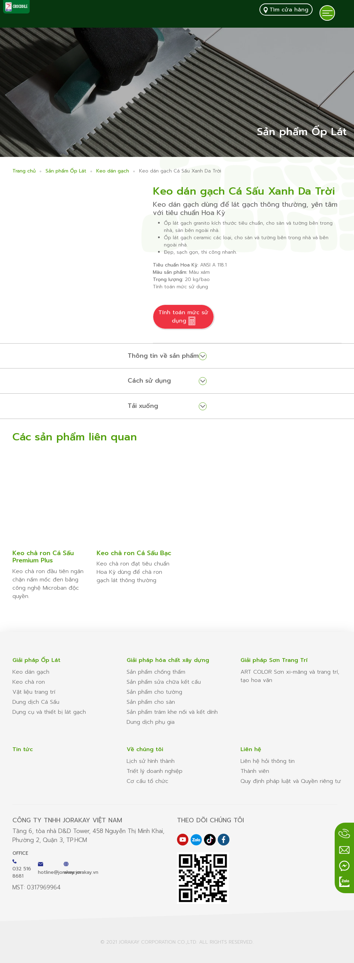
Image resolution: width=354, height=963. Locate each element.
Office (20, 853)
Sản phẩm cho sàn (151, 702)
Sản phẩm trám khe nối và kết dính (172, 712)
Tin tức (22, 749)
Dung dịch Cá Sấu (35, 702)
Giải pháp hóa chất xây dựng (168, 660)
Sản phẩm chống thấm (156, 672)
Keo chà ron (28, 682)
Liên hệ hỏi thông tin (267, 761)
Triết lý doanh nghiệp (155, 771)
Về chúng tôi (145, 749)
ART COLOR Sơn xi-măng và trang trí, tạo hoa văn (289, 676)
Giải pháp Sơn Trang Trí (273, 660)
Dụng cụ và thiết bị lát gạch (49, 712)
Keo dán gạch (112, 171)
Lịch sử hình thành (151, 761)
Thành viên (254, 771)
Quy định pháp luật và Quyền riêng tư (290, 781)
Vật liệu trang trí (33, 692)
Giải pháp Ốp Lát (36, 660)
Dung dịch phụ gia (151, 722)
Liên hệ (250, 749)
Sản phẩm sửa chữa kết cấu (164, 682)
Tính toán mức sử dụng (183, 316)
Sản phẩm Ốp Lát (66, 171)
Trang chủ (24, 171)
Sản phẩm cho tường (154, 692)
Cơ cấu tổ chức (147, 781)
